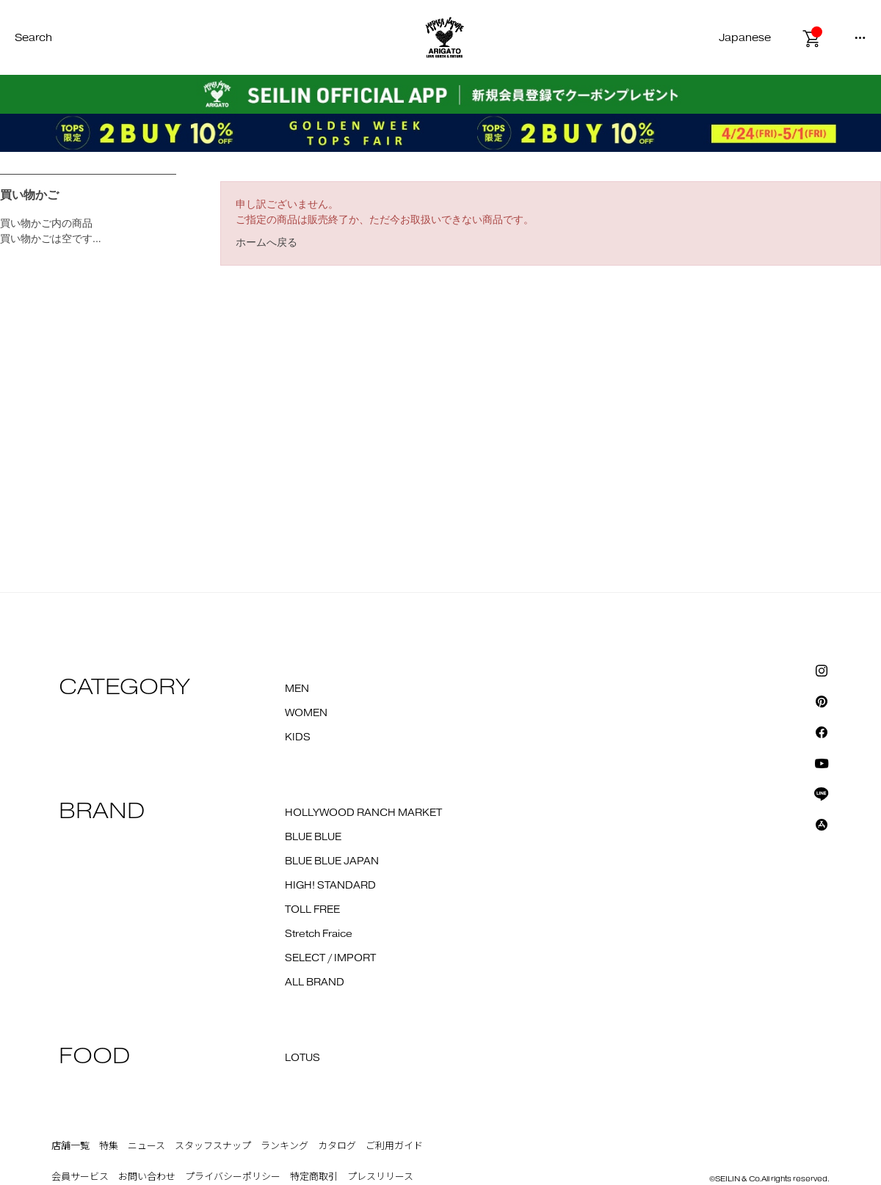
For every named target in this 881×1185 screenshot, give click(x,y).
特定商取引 (314, 1177)
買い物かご (29, 195)
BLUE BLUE (313, 837)
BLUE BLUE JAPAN (332, 861)
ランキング (284, 1146)
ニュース (146, 1146)
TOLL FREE (312, 910)
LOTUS (302, 1058)
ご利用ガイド (394, 1146)
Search (33, 38)
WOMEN (306, 713)
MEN (297, 689)
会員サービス (80, 1177)
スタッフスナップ (213, 1146)
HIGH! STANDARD (330, 886)
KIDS (298, 737)
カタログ (337, 1146)
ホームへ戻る (266, 242)
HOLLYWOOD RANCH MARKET (363, 813)
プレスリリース (380, 1177)
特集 (108, 1146)
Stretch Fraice (318, 934)
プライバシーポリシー (232, 1177)
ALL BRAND (314, 982)
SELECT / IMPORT (330, 958)
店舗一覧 (70, 1146)
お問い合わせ (146, 1177)
